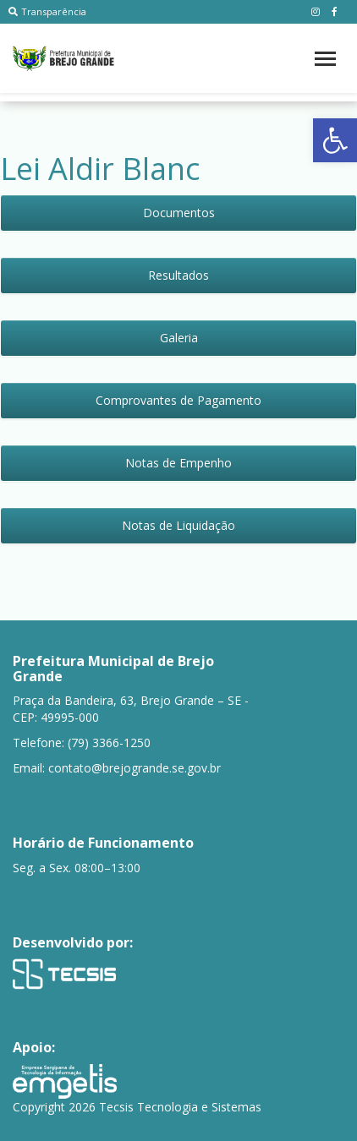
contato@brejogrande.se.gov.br (134, 768)
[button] (335, 140)
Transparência (47, 11)
